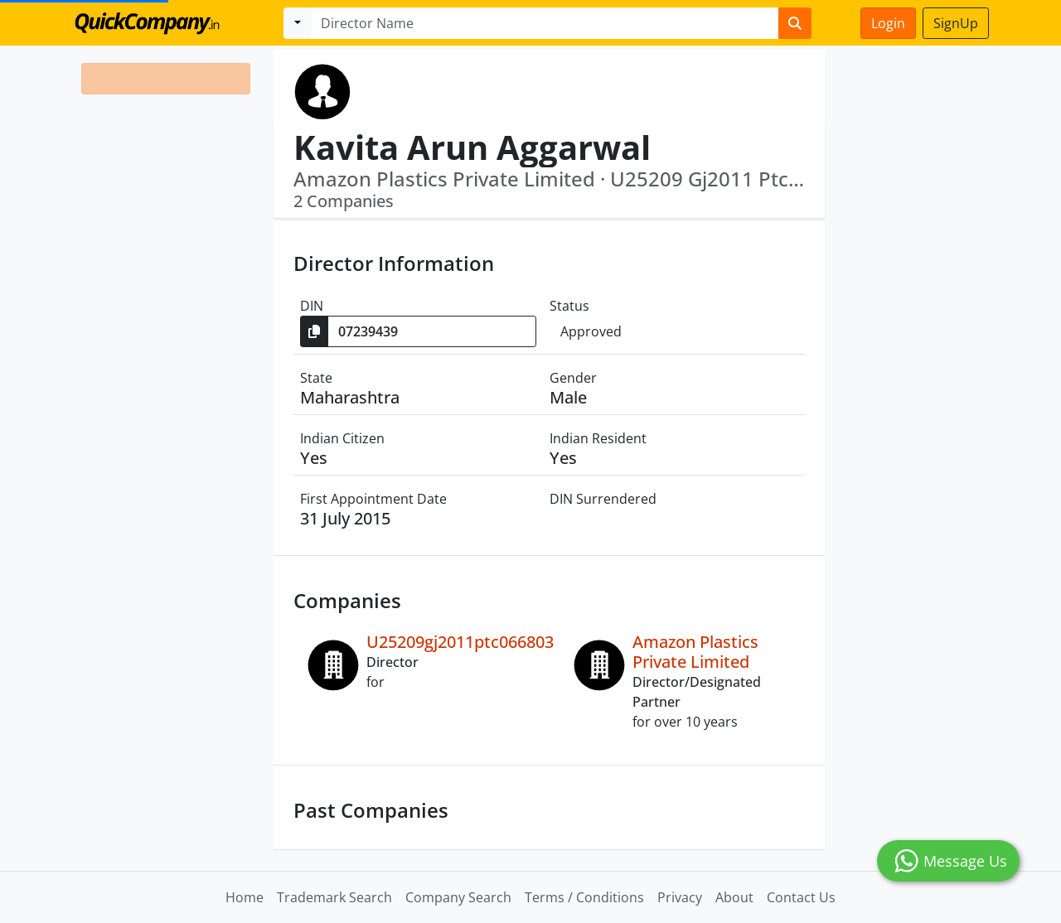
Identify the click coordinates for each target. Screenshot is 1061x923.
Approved (591, 331)
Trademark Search (334, 897)
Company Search (458, 897)
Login (888, 23)
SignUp (955, 23)
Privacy (679, 897)
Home (244, 897)
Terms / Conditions (584, 897)
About (734, 897)
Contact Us (801, 897)
